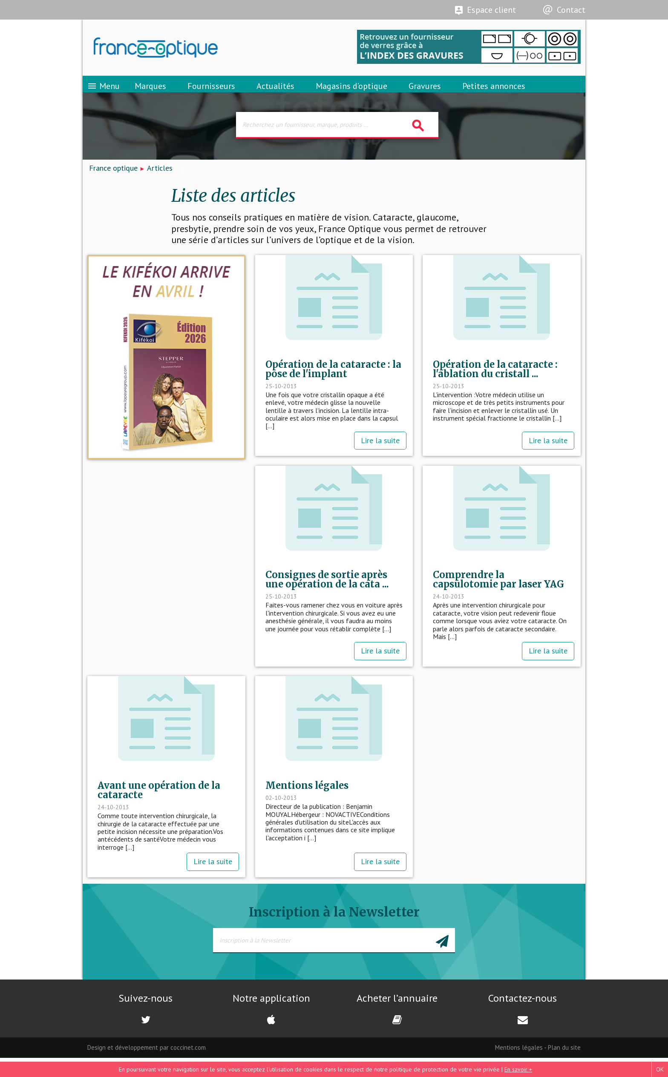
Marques (150, 91)
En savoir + (518, 1069)
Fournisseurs (211, 91)
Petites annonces (493, 91)
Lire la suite (380, 453)
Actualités (275, 91)
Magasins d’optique (351, 91)
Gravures (425, 91)
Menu (103, 91)
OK (660, 1069)
